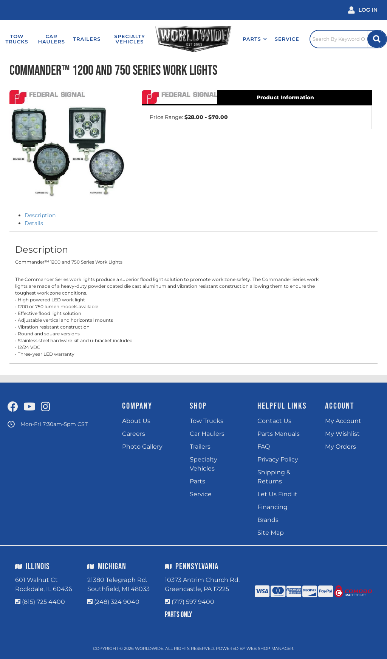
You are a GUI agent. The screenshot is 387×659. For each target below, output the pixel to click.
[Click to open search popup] (348, 39)
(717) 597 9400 (193, 601)
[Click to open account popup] (362, 10)
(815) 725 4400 (43, 601)
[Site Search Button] (376, 39)
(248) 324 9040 (116, 601)
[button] (255, 38)
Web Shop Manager (270, 648)
